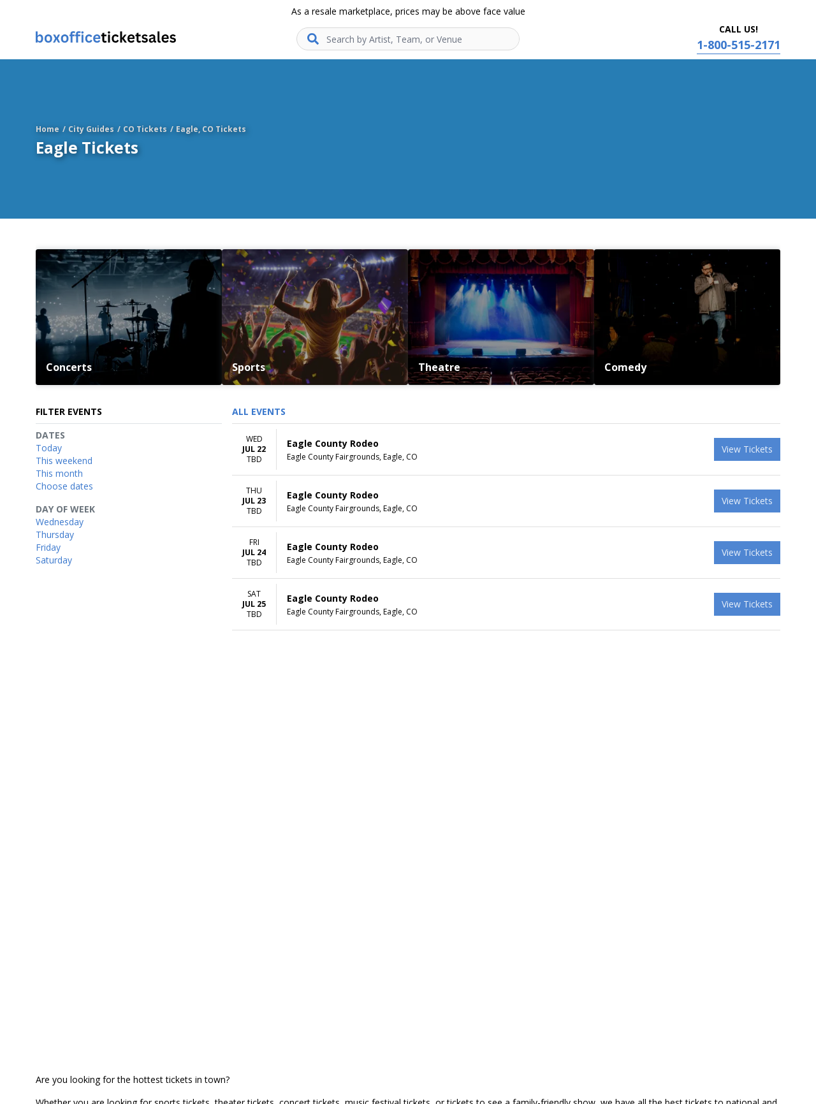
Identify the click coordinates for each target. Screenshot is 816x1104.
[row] (506, 450)
